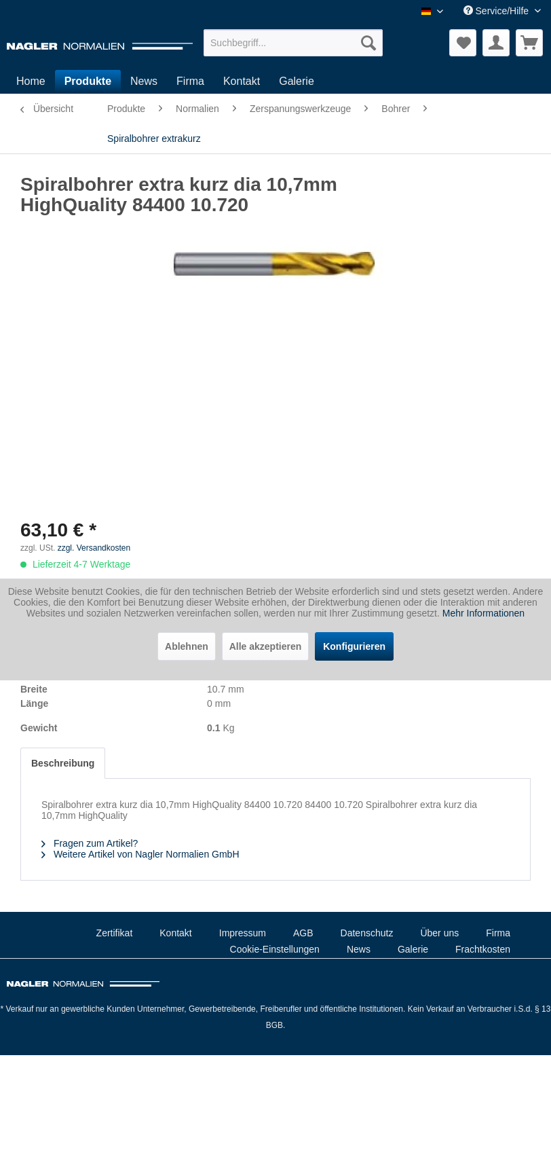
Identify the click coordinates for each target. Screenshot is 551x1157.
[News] (144, 81)
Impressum (242, 933)
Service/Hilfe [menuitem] (497, 10)
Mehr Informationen (483, 613)
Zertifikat (114, 933)
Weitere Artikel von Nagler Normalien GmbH (140, 854)
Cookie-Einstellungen (275, 949)
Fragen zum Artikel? (89, 843)
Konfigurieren (354, 646)
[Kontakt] (241, 81)
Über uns (439, 933)
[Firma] (190, 81)
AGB (303, 933)
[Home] (31, 81)
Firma (498, 933)
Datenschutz (367, 933)
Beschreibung (62, 763)
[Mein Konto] (496, 42)
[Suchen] (368, 42)
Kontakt (175, 933)
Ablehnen (186, 646)
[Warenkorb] (529, 42)
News (358, 949)
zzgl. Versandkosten (94, 548)
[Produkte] (88, 81)
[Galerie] (296, 81)
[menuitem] (293, 42)
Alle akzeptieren (265, 646)
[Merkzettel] (462, 42)
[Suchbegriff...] (293, 42)
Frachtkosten (482, 949)
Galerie (413, 949)
